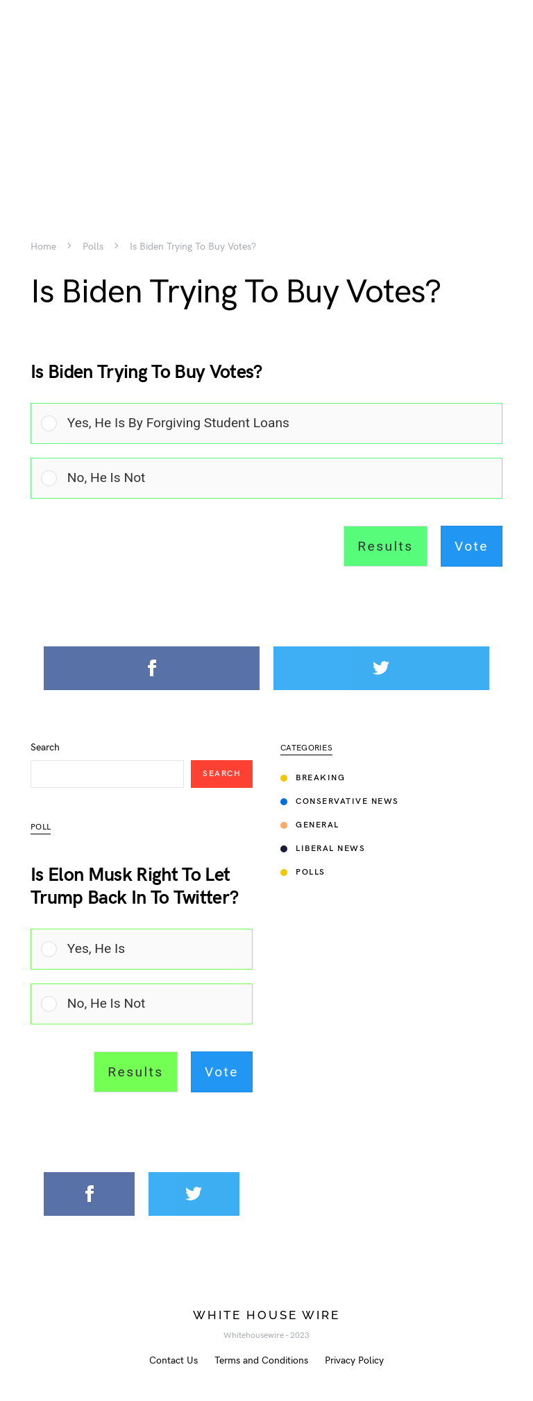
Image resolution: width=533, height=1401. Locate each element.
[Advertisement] (266, 97)
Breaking (312, 778)
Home (43, 246)
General (309, 825)
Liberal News (322, 848)
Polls (93, 246)
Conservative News (339, 801)
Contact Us (173, 1360)
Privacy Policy (354, 1360)
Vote (472, 546)
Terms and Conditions (261, 1360)
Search (45, 747)
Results (385, 546)
